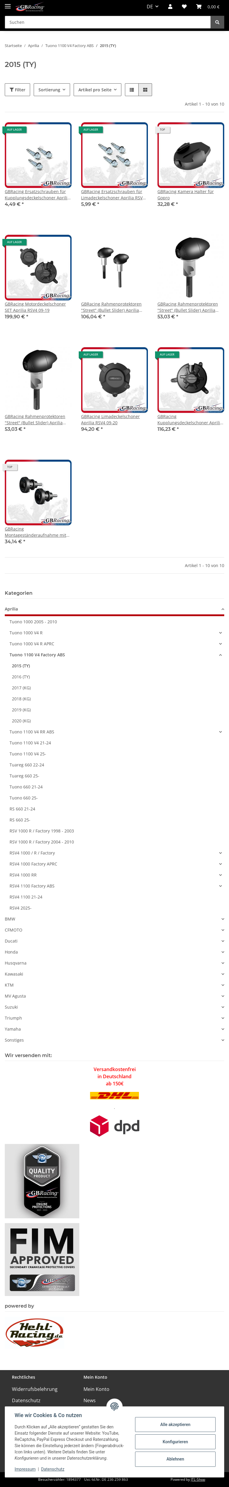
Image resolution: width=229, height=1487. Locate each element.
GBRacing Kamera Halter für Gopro (185, 195)
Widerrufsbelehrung (35, 1389)
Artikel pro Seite (95, 90)
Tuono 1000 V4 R (26, 633)
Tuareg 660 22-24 (27, 765)
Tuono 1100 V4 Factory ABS (37, 655)
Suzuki (11, 1007)
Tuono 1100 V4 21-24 (30, 743)
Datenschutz (26, 1400)
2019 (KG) (21, 710)
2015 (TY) (21, 666)
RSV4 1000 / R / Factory (32, 853)
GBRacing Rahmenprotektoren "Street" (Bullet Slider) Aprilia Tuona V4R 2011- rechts (35, 420)
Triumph (13, 1018)
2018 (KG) (21, 699)
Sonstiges (14, 1040)
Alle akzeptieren (175, 1424)
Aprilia (11, 609)
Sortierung (49, 90)
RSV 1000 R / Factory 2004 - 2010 (42, 842)
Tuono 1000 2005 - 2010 (33, 621)
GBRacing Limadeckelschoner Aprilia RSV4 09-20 (110, 419)
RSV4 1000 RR (23, 875)
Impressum (25, 1469)
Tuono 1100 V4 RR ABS (32, 732)
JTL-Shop (198, 1479)
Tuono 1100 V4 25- (28, 754)
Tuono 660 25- (24, 798)
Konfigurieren (175, 1441)
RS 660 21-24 (22, 809)
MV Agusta (15, 996)
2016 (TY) (21, 677)
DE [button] (150, 6)
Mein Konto (96, 1389)
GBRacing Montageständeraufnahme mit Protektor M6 (35, 532)
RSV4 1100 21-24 (26, 897)
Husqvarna (16, 963)
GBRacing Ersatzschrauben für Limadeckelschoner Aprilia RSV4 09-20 (113, 195)
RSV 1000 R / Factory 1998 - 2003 (42, 831)
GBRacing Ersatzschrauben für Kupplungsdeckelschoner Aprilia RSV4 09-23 (37, 195)
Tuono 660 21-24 (26, 787)
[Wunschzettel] (184, 6)
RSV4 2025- (21, 908)
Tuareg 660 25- (24, 776)
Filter (17, 90)
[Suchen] (108, 22)
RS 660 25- (20, 820)
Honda (11, 952)
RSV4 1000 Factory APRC (33, 864)
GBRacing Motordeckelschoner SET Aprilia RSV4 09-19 (35, 307)
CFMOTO (13, 930)
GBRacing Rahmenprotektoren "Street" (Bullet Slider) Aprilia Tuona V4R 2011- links (187, 307)
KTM (9, 985)
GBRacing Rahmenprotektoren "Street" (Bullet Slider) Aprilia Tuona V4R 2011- (111, 307)
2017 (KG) (21, 688)
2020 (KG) (21, 721)
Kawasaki (14, 974)
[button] (170, 6)
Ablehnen (175, 1459)
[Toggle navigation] (8, 3)
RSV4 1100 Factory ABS (32, 886)
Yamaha (13, 1029)
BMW (10, 919)
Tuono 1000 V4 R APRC (32, 644)
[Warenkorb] (207, 6)
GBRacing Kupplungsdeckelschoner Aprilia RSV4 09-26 (189, 420)
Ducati (11, 941)
